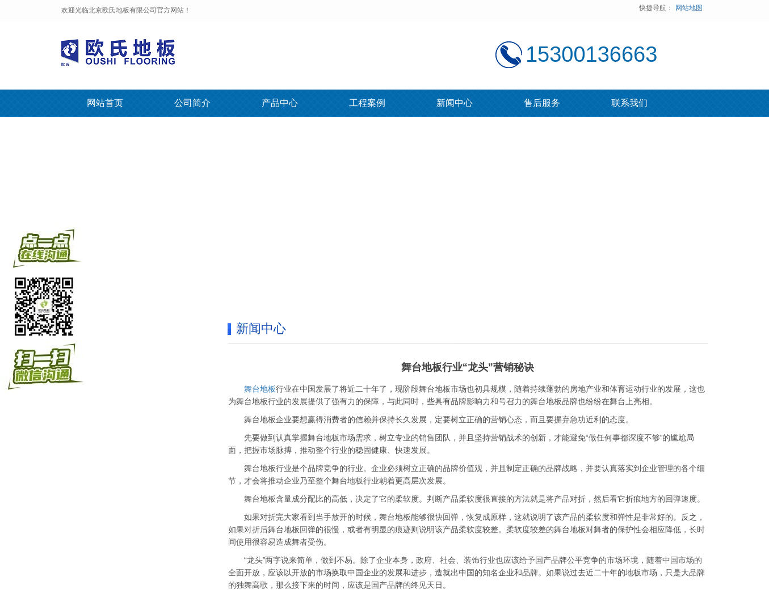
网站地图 (689, 8)
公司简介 (192, 103)
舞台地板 (260, 388)
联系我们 (629, 103)
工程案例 (367, 103)
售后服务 (542, 103)
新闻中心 (454, 103)
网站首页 (105, 103)
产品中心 (280, 103)
